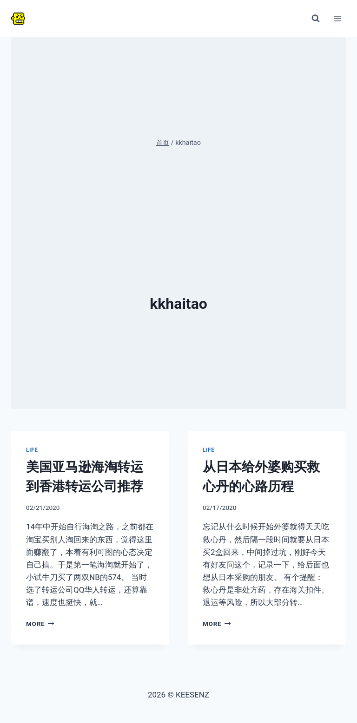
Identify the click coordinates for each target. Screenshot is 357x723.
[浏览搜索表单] (315, 18)
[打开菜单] (337, 18)
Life (32, 450)
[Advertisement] (178, 225)
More (40, 623)
